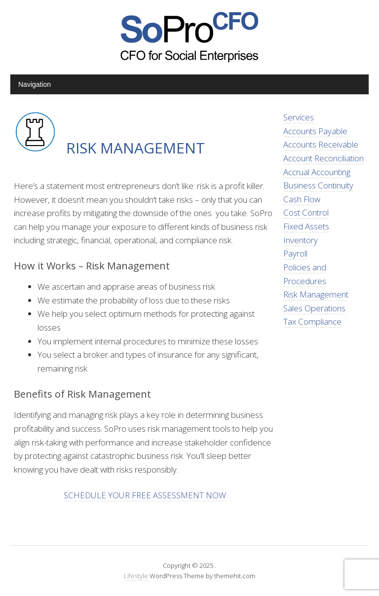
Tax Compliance (312, 321)
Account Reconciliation (323, 158)
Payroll (295, 253)
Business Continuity (318, 185)
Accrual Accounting (316, 172)
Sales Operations (314, 308)
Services (298, 117)
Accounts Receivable (320, 144)
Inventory (300, 240)
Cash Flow (301, 199)
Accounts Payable (315, 131)
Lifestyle (136, 575)
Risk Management (315, 294)
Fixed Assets (306, 226)
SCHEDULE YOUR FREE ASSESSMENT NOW (145, 495)
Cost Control (306, 212)
